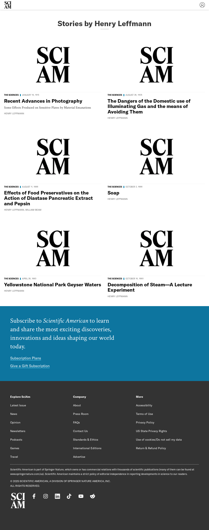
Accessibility (144, 405)
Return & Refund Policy (151, 448)
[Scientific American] (7, 4)
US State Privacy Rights (151, 431)
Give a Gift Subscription (30, 365)
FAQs (76, 422)
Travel (14, 457)
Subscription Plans (25, 358)
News (13, 414)
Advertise (79, 457)
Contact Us (80, 431)
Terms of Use (144, 414)
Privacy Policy (145, 422)
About (77, 405)
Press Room (81, 414)
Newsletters (17, 431)
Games (14, 448)
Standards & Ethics (85, 439)
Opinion (15, 422)
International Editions (87, 448)
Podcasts (16, 439)
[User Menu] (202, 5)
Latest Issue (18, 405)
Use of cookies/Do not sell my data (159, 439)
